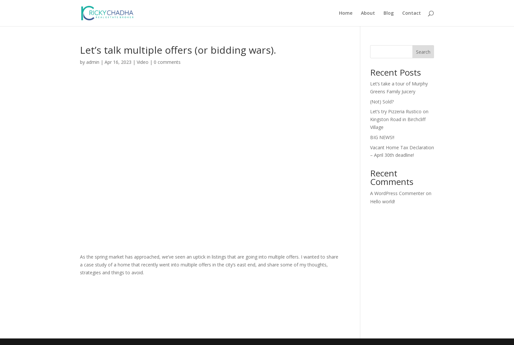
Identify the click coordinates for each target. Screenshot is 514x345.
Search (423, 52)
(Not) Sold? (382, 102)
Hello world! (382, 201)
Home (345, 13)
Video (142, 62)
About (368, 13)
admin (92, 62)
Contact (411, 13)
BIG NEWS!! (382, 137)
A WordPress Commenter (397, 193)
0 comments (167, 62)
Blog (389, 13)
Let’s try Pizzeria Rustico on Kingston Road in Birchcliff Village (399, 119)
